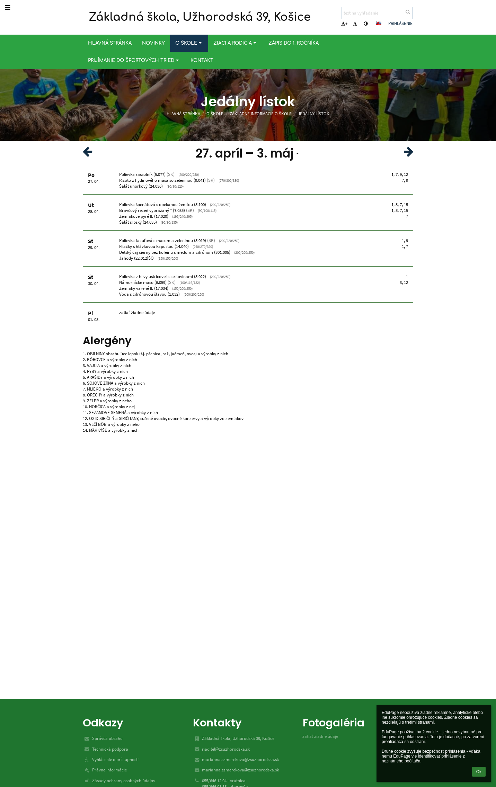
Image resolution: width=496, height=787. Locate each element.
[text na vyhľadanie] (377, 13)
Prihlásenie (400, 23)
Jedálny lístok (313, 114)
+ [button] (344, 24)
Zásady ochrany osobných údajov (123, 781)
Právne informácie (109, 770)
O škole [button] (189, 43)
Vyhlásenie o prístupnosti (115, 759)
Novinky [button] (153, 43)
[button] (378, 23)
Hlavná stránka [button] (110, 43)
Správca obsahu (107, 738)
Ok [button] (478, 771)
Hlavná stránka (183, 114)
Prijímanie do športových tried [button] (134, 60)
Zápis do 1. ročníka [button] (293, 43)
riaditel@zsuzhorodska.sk (226, 749)
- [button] (355, 24)
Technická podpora (110, 749)
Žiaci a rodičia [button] (235, 43)
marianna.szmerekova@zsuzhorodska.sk (240, 759)
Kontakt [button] (202, 60)
